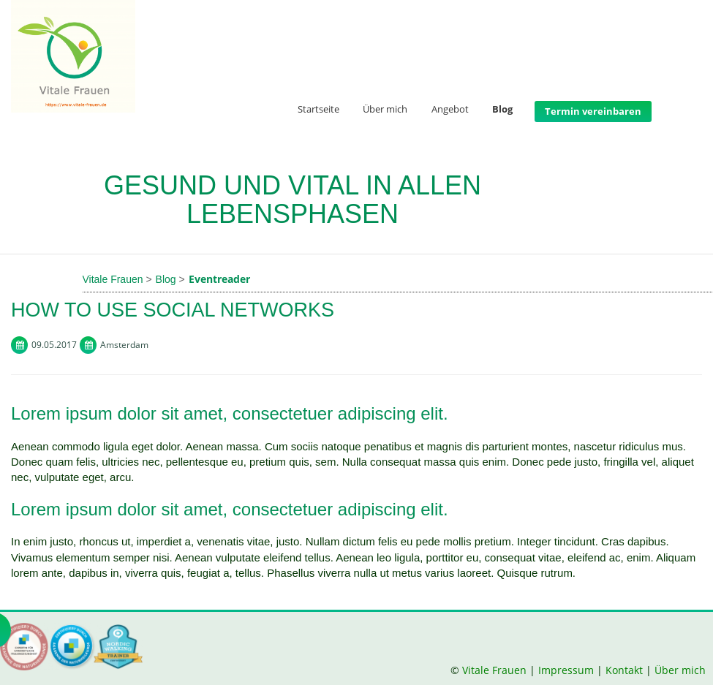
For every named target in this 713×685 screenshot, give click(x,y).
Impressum (566, 670)
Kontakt (624, 670)
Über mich (385, 110)
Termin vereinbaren (593, 111)
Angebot (450, 110)
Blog (502, 110)
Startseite (318, 110)
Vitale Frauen (495, 670)
